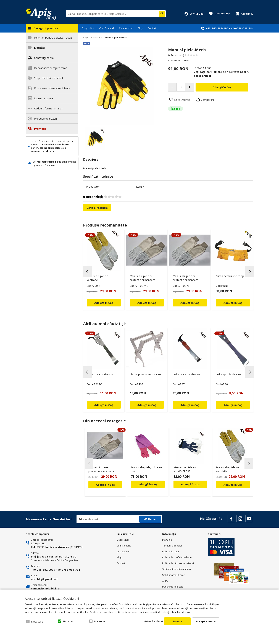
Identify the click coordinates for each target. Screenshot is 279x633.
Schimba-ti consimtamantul (176, 569)
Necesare (37, 621)
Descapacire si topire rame (50, 68)
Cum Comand (106, 28)
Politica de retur (170, 551)
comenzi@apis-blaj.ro (45, 588)
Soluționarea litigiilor (173, 575)
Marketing (100, 621)
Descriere (90, 159)
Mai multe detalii (153, 621)
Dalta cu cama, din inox (186, 374)
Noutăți (39, 47)
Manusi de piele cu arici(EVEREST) (184, 469)
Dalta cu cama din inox (100, 374)
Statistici (68, 621)
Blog (140, 28)
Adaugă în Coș (105, 484)
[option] (122, 86)
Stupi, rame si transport (48, 78)
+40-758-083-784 (242, 28)
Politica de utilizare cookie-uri (178, 563)
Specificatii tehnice (98, 176)
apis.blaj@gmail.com (44, 579)
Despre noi (123, 539)
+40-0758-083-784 (68, 569)
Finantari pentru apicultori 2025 (53, 37)
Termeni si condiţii (172, 545)
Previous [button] (87, 271)
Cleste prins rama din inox (145, 374)
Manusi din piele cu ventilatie (98, 278)
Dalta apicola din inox (228, 374)
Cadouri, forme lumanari (48, 108)
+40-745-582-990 (217, 28)
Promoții (40, 128)
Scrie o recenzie (97, 207)
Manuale (167, 539)
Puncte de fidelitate (172, 586)
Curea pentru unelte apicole (232, 276)
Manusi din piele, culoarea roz (146, 469)
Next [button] (249, 271)
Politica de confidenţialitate (177, 557)
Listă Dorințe (182, 99)
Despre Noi (88, 28)
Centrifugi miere (44, 58)
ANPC (165, 580)
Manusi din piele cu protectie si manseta (142, 278)
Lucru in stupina (43, 98)
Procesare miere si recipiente (52, 88)
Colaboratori (126, 28)
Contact (152, 28)
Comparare (208, 99)
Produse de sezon (45, 118)
